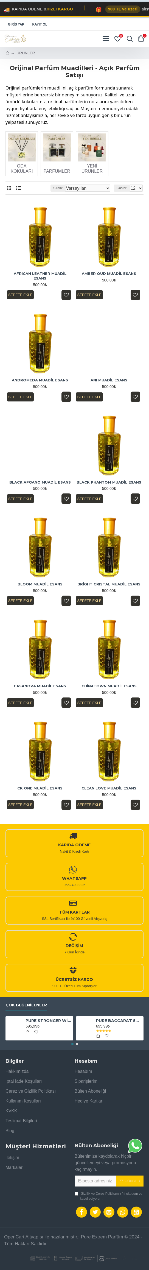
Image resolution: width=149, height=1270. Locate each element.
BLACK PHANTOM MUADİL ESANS (109, 482)
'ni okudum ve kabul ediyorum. (108, 1196)
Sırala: (58, 188)
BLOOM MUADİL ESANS (40, 584)
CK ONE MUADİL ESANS (40, 788)
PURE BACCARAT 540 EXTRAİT (119, 1020)
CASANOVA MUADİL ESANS (40, 686)
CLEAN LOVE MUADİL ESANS (108, 788)
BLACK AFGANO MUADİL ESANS (40, 482)
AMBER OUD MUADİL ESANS (109, 273)
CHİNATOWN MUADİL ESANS (109, 686)
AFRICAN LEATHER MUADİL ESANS (40, 275)
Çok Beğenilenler (26, 1005)
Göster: (122, 188)
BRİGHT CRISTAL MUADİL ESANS (108, 584)
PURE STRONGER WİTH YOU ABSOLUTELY (48, 1020)
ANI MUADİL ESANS (109, 380)
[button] (72, 1044)
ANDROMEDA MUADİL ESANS (40, 380)
